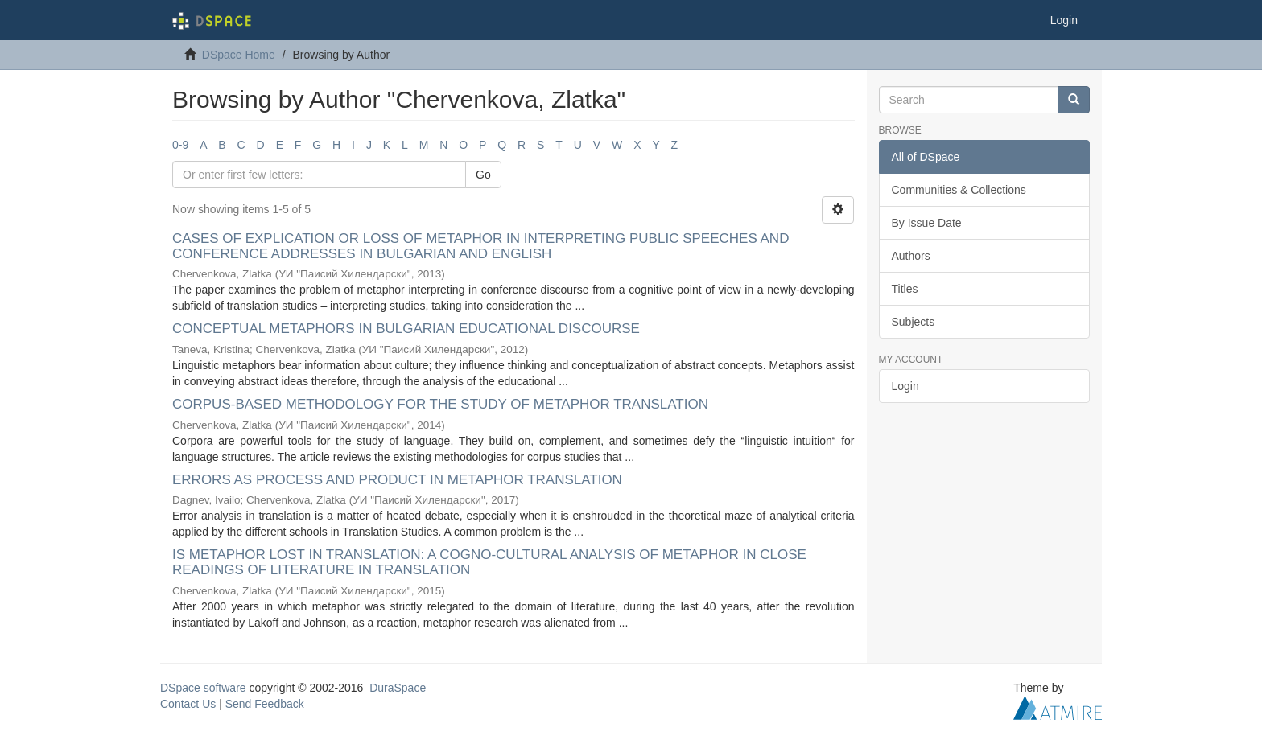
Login (905, 386)
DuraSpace (397, 687)
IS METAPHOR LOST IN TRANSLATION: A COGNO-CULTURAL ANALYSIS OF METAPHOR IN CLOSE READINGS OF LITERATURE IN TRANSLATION (489, 562)
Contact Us (188, 703)
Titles (905, 288)
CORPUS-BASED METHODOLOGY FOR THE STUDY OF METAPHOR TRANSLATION (440, 404)
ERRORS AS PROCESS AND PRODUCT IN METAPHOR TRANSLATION (397, 479)
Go (483, 174)
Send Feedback (264, 703)
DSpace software (203, 687)
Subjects (913, 321)
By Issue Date (927, 222)
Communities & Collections (959, 189)
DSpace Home (238, 54)
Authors (911, 255)
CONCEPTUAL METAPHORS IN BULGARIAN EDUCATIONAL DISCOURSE (406, 328)
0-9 (180, 144)
